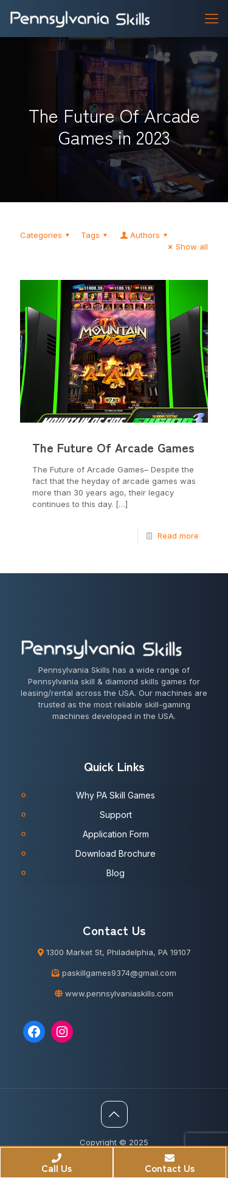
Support (116, 814)
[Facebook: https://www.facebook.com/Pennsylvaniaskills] (34, 1032)
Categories (46, 235)
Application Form (116, 834)
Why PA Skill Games (115, 795)
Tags (96, 235)
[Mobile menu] (211, 18)
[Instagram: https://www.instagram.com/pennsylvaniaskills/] (62, 1032)
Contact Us (170, 1164)
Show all (186, 246)
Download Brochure (115, 853)
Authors (144, 235)
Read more (178, 535)
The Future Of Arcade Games (113, 447)
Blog (115, 873)
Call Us (56, 1164)
